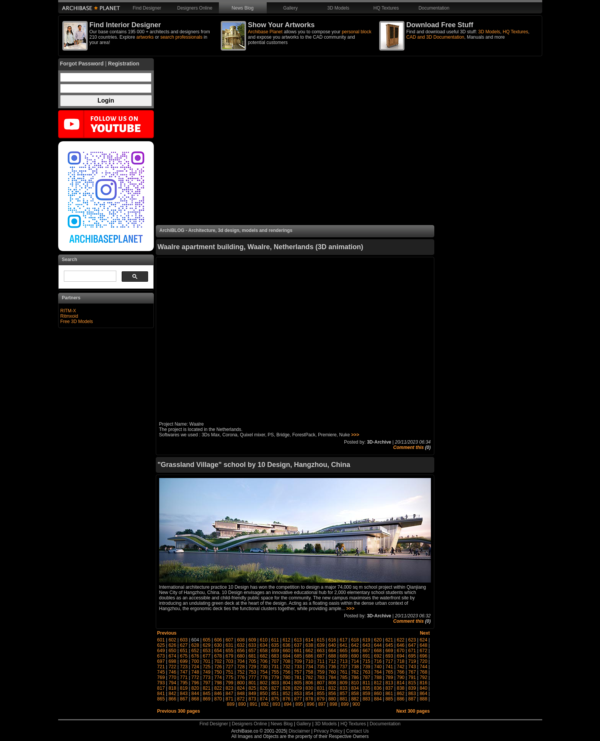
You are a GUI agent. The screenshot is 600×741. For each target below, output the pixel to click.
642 (355, 645)
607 (229, 640)
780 (286, 677)
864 (423, 693)
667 (366, 650)
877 (298, 699)
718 (400, 661)
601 (161, 640)
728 (241, 666)
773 (206, 677)
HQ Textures (386, 8)
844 (195, 693)
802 (263, 683)
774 (218, 677)
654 (218, 650)
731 (275, 666)
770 (172, 677)
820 (195, 688)
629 (206, 645)
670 (400, 650)
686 (309, 656)
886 (400, 699)
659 (275, 650)
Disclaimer (299, 731)
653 (206, 650)
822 (218, 688)
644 (378, 645)
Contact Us (357, 731)
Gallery (290, 8)
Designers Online (194, 8)
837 (389, 688)
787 (366, 677)
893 (276, 704)
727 (229, 666)
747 (184, 672)
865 (161, 699)
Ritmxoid (69, 316)
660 (286, 650)
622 (400, 640)
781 (298, 677)
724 (195, 666)
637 (298, 645)
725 (206, 666)
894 (288, 704)
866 (172, 699)
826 (263, 688)
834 (355, 688)
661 (298, 650)
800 (241, 683)
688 (332, 656)
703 (229, 661)
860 (378, 693)
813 (389, 683)
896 (311, 704)
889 (231, 704)
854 (309, 693)
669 (389, 650)
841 (161, 693)
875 (275, 699)
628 (195, 645)
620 (378, 640)
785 (343, 677)
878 (309, 699)
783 (320, 677)
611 (275, 640)
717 (389, 661)
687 (320, 656)
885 (389, 699)
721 (161, 666)
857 (343, 693)
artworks (144, 37)
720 (423, 661)
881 (343, 699)
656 (241, 650)
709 (298, 661)
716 (378, 661)
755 (275, 672)
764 (378, 672)
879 (320, 699)
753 (252, 672)
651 (184, 650)
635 (275, 645)
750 (218, 672)
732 (286, 666)
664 (332, 650)
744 (423, 666)
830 (309, 688)
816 (423, 683)
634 (263, 645)
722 (172, 666)
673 (161, 656)
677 (206, 656)
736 (332, 666)
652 (195, 650)
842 (172, 693)
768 (423, 672)
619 (366, 640)
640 (332, 645)
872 (241, 699)
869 (206, 699)
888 (423, 699)
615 (320, 640)
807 (320, 683)
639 (320, 645)
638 (309, 645)
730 (263, 666)
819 (184, 688)
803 (275, 683)
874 (263, 699)
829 (298, 688)
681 (252, 656)
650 (172, 650)
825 (252, 688)
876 (286, 699)
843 (184, 693)
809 (343, 683)
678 (218, 656)
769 (161, 677)
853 (298, 693)
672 (423, 650)
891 (253, 704)
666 (355, 650)
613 (298, 640)
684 (286, 656)
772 (195, 677)
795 (184, 683)
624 (423, 640)
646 (400, 645)
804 (286, 683)
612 (286, 640)
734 (309, 666)
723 (184, 666)
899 (345, 704)
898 (333, 704)
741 (389, 666)
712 (332, 661)
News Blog (242, 8)
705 (252, 661)
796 (195, 683)
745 (161, 672)
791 (412, 677)
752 (241, 672)
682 (263, 656)
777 (252, 677)
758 (309, 672)
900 (356, 704)
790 (400, 677)
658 (263, 650)
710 (309, 661)
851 (275, 693)
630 (218, 645)
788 (378, 677)
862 (400, 693)
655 (229, 650)
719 (412, 661)
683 (275, 656)
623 (412, 640)
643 (366, 645)
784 (332, 677)
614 (309, 640)
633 (252, 645)
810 (355, 683)
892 (265, 704)
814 (400, 683)
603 (184, 640)
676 (195, 656)
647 (412, 645)
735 (320, 666)
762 (355, 672)
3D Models (338, 8)
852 (286, 693)
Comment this (408, 447)
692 (378, 656)
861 (389, 693)
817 (161, 688)
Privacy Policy (328, 731)
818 (172, 688)
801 (252, 683)
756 (286, 672)
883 (366, 699)
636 (286, 645)
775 (229, 677)
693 (389, 656)
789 (389, 677)
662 (309, 650)
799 (229, 683)
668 (378, 650)
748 (195, 672)
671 (412, 650)
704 (241, 661)
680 (241, 656)
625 (161, 645)
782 (309, 677)
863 (412, 693)
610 (263, 640)
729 (252, 666)
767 (412, 672)
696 (423, 656)
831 (320, 688)
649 (161, 650)
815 (412, 683)
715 (366, 661)
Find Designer (147, 8)
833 (343, 688)
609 (252, 640)
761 (343, 672)
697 (161, 661)
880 (332, 699)
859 (366, 693)
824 (241, 688)
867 (184, 699)
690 (355, 656)
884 (378, 699)
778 (263, 677)
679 (229, 656)
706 (263, 661)
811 (366, 683)
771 (184, 677)
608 (241, 640)
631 (229, 645)
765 (389, 672)
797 (206, 683)
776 (241, 677)
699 (184, 661)
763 (366, 672)
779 (275, 677)
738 (355, 666)
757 (298, 672)
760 (332, 672)
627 (184, 645)
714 (355, 661)
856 (332, 693)
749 (206, 672)
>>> (355, 434)
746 (172, 672)
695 (412, 656)
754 (263, 672)
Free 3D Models (76, 321)
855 (320, 693)
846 (218, 693)
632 (241, 645)
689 (343, 656)
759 (320, 672)
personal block (356, 31)
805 (298, 683)
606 (218, 640)
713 (343, 661)
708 (286, 661)
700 (195, 661)
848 (241, 693)
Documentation (434, 8)
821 (206, 688)
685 (298, 656)
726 (218, 666)
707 (275, 661)
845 (206, 693)
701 (206, 661)
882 (355, 699)
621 (389, 640)
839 (412, 688)
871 (229, 699)
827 (275, 688)
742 (400, 666)
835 (366, 688)
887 (412, 699)
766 (400, 672)
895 (299, 704)
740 (378, 666)
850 (263, 693)
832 (332, 688)
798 (218, 683)
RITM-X (68, 310)
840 (423, 688)
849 (252, 693)
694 (400, 656)
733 (298, 666)
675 (184, 656)
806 (309, 683)
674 (172, 656)
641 (343, 645)
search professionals (181, 37)
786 (355, 677)
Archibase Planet (265, 31)
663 (320, 650)
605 (206, 640)
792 (423, 677)
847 (229, 693)
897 (322, 704)
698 (172, 661)
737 (343, 666)
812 (378, 683)
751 (229, 672)
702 (218, 661)
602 (172, 640)
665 (343, 650)
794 (172, 683)
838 (400, 688)
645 (389, 645)
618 (355, 640)
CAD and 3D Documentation (435, 37)
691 (366, 656)
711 (320, 661)
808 (332, 683)
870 (218, 699)
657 (252, 650)
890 (242, 704)
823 (229, 688)
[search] (89, 276)
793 (161, 683)
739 (366, 666)
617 (343, 640)
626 (172, 645)
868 (195, 699)
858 (355, 693)
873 (252, 699)
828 (286, 688)
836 (378, 688)
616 (332, 640)
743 (412, 666)
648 (423, 645)
